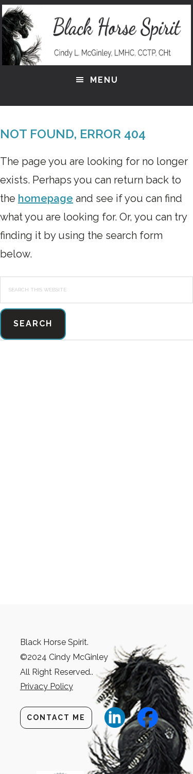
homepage (45, 198)
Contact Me (56, 717)
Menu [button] (104, 80)
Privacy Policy (46, 686)
